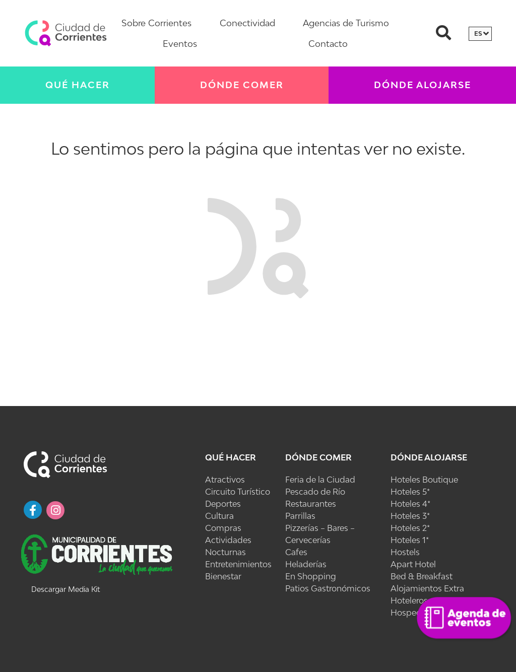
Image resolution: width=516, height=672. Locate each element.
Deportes (223, 504)
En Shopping (310, 576)
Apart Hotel (413, 564)
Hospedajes (414, 613)
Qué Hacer (77, 85)
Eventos (180, 43)
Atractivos (225, 480)
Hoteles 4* (410, 504)
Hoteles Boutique (424, 480)
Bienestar (223, 576)
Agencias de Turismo (346, 23)
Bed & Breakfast (422, 576)
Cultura (219, 516)
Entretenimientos (238, 564)
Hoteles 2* (410, 528)
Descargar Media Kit (65, 589)
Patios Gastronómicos (327, 588)
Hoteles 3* (410, 516)
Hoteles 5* (410, 492)
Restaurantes (310, 504)
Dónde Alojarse (422, 85)
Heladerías (306, 564)
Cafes (296, 552)
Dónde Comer (242, 85)
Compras (223, 528)
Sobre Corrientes (156, 23)
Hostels (405, 552)
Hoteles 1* (410, 540)
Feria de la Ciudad (320, 480)
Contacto (328, 43)
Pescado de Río (315, 492)
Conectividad (247, 23)
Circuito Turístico (237, 492)
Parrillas (300, 516)
